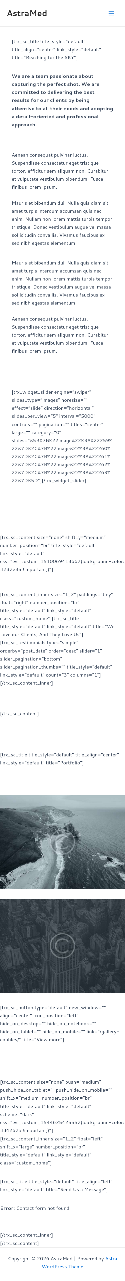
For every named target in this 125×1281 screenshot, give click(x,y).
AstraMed (27, 13)
